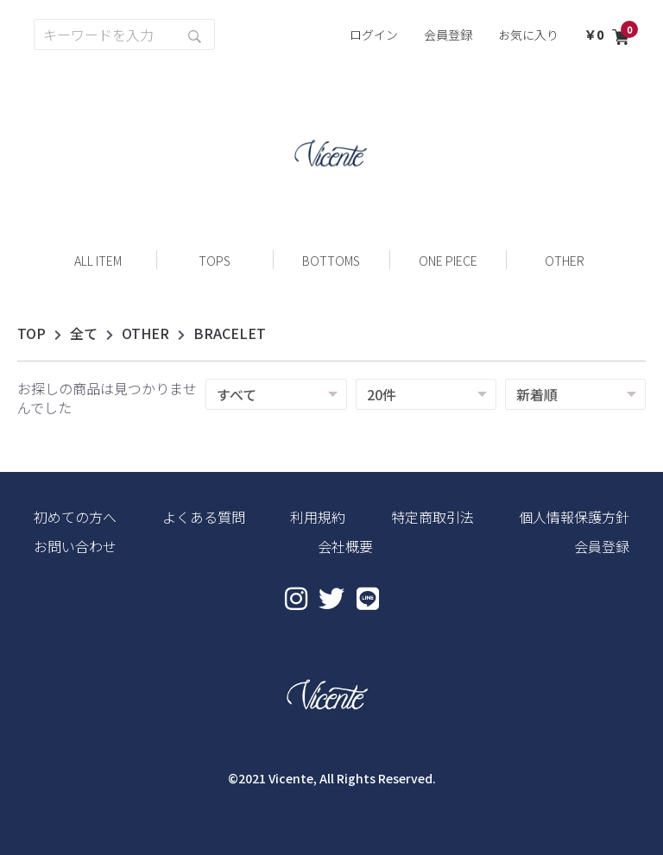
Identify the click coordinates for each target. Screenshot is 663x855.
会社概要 (345, 546)
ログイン (374, 34)
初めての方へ (75, 516)
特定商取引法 (432, 516)
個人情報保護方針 (574, 516)
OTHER (145, 333)
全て (84, 333)
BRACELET (229, 333)
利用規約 (317, 516)
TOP (31, 333)
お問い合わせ (75, 546)
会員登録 (448, 34)
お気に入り (528, 34)
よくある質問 (203, 516)
